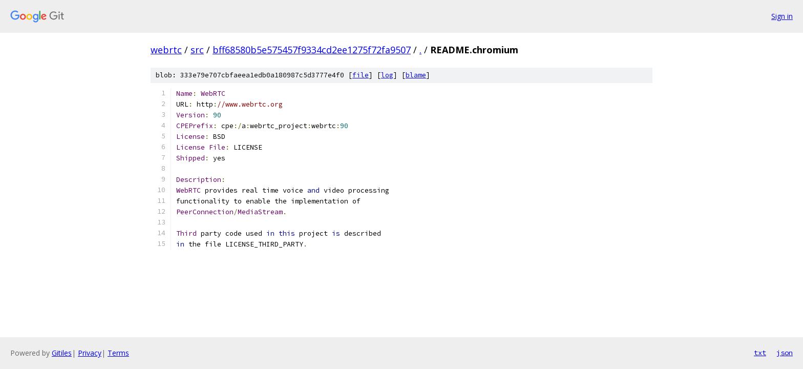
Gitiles (62, 353)
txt (760, 352)
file (360, 75)
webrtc (166, 50)
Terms (118, 353)
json (784, 352)
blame (416, 75)
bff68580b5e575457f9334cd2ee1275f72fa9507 (312, 50)
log (387, 75)
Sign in (782, 16)
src (197, 50)
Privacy (89, 353)
